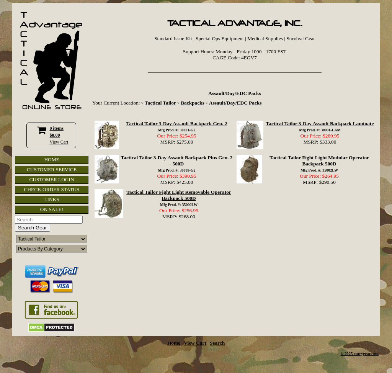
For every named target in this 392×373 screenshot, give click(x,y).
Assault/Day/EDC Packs (235, 103)
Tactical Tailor (160, 103)
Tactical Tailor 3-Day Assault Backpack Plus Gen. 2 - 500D (177, 161)
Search (217, 343)
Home (173, 343)
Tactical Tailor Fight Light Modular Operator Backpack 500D (319, 161)
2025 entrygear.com (362, 354)
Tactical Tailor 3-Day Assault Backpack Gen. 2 (176, 123)
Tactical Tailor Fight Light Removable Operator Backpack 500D (178, 195)
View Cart (59, 142)
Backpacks (192, 103)
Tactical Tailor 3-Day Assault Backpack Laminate (320, 123)
